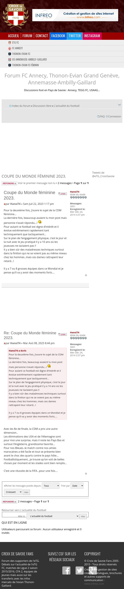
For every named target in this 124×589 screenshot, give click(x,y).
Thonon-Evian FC (19, 54)
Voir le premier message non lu (36, 183)
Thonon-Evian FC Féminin (23, 65)
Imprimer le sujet (119, 104)
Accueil (13, 35)
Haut (86, 275)
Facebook (58, 35)
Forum (27, 35)
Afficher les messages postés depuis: (32, 485)
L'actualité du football (66, 106)
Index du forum (21, 106)
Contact (42, 35)
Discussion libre (42, 106)
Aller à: (21, 516)
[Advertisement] (62, 146)
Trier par (72, 485)
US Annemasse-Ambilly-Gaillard (27, 59)
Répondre (9, 183)
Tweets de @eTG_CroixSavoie (103, 174)
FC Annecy (15, 48)
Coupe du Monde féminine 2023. (34, 176)
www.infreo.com (94, 583)
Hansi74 (15, 204)
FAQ (102, 116)
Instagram (92, 35)
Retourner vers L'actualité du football (24, 510)
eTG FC (13, 42)
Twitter (75, 35)
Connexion (114, 116)
